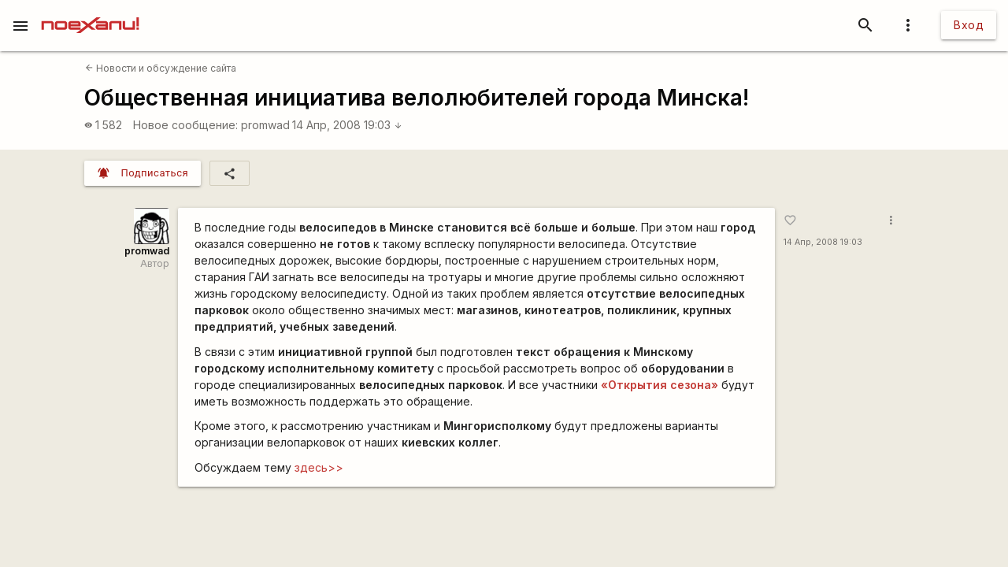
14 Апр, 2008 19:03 (347, 125)
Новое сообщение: (185, 125)
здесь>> (319, 467)
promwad (265, 125)
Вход (969, 25)
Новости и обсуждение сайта (160, 68)
